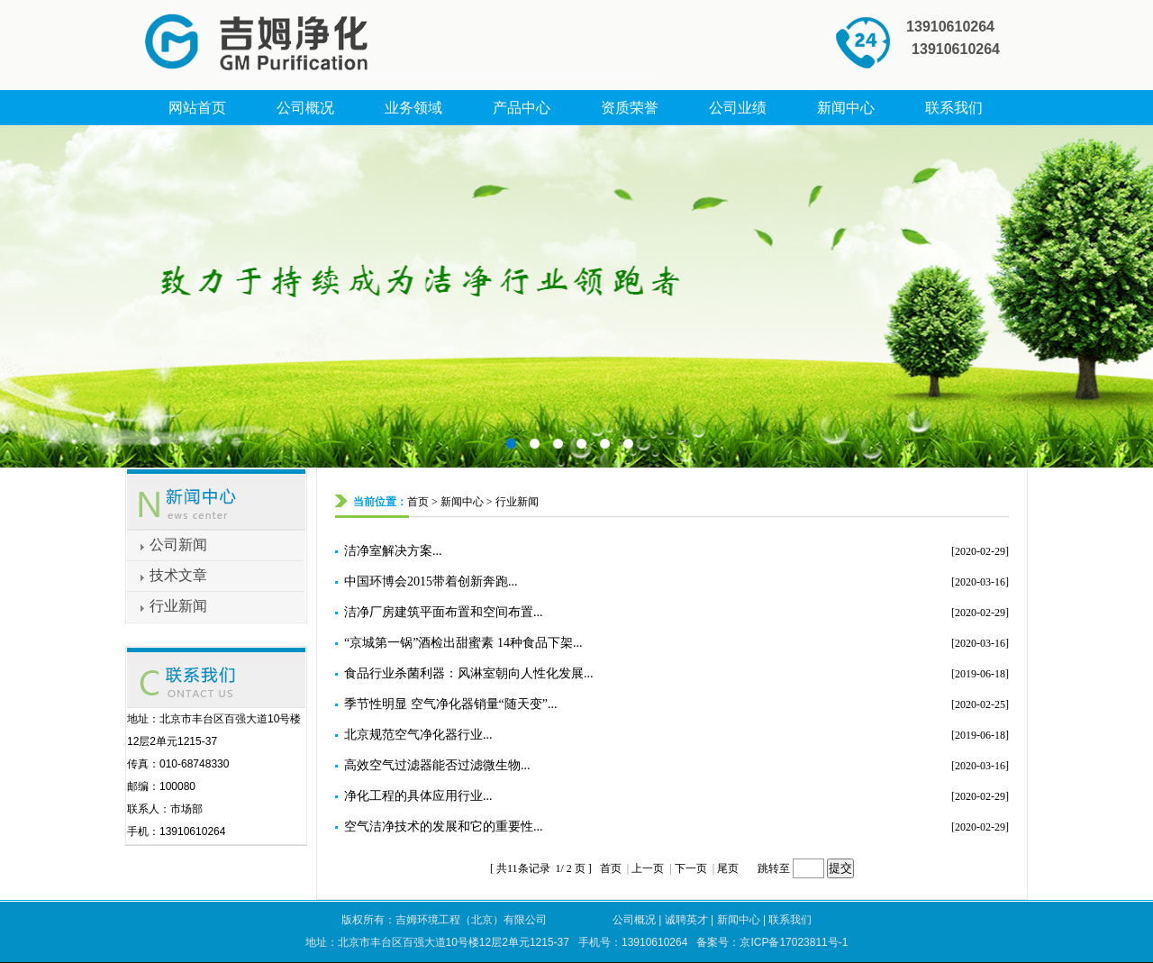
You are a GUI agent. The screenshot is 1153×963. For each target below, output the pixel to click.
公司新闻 (178, 544)
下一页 (691, 868)
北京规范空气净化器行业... (418, 734)
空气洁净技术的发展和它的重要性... (443, 826)
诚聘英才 (686, 919)
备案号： (772, 942)
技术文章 (178, 575)
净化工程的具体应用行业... (418, 796)
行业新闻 (178, 605)
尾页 (729, 868)
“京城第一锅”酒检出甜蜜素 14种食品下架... (463, 643)
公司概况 (634, 919)
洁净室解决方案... (393, 551)
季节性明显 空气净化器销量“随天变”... (450, 704)
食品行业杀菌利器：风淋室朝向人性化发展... (469, 673)
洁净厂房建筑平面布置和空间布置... (443, 612)
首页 (418, 501)
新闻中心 (462, 501)
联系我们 (790, 919)
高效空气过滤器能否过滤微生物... (437, 765)
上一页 (647, 868)
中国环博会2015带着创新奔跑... (431, 581)
